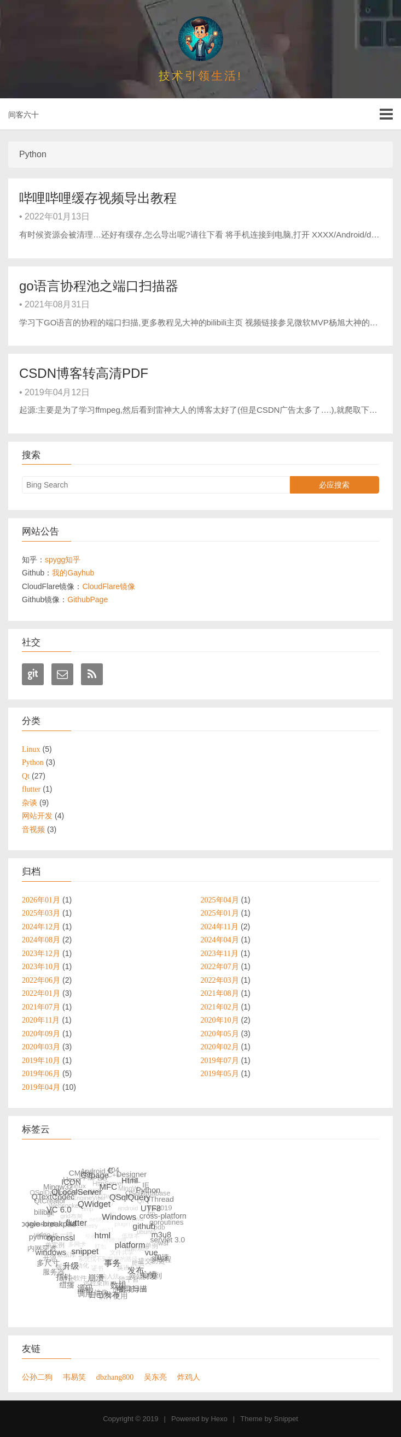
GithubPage (87, 599)
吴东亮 (155, 1377)
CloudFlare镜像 (108, 586)
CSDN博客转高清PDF (83, 373)
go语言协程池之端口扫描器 (98, 285)
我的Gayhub (73, 572)
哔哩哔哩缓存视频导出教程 (98, 198)
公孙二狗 (37, 1377)
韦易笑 (74, 1377)
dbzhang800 (114, 1377)
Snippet (286, 1419)
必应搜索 (334, 484)
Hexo (219, 1419)
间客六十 (23, 114)
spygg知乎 (62, 559)
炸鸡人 (188, 1377)
